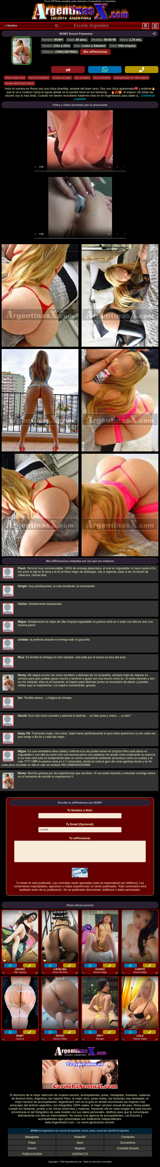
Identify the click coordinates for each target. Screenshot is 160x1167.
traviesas (131, 1099)
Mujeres (80, 1152)
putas (104, 1099)
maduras (144, 1099)
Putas (32, 1146)
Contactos (127, 1140)
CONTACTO (80, 1158)
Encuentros (127, 1146)
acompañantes (90, 1099)
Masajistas (32, 1140)
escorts (74, 1099)
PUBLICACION (32, 1158)
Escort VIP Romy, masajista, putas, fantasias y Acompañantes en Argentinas (80, 1)
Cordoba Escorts (128, 1152)
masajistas (117, 1099)
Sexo (80, 1146)
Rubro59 (80, 1140)
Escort (32, 1152)
